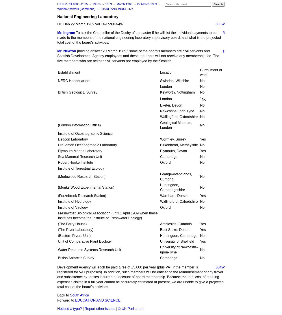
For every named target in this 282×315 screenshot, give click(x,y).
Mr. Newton (66, 51)
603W (220, 24)
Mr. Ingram (66, 33)
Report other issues (100, 309)
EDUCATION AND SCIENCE (98, 300)
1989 (109, 4)
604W (220, 267)
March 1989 (125, 4)
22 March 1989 (147, 4)
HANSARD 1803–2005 (72, 4)
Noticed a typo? (69, 309)
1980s (96, 4)
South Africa (79, 295)
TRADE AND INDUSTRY (116, 9)
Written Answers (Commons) (76, 9)
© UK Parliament (131, 309)
